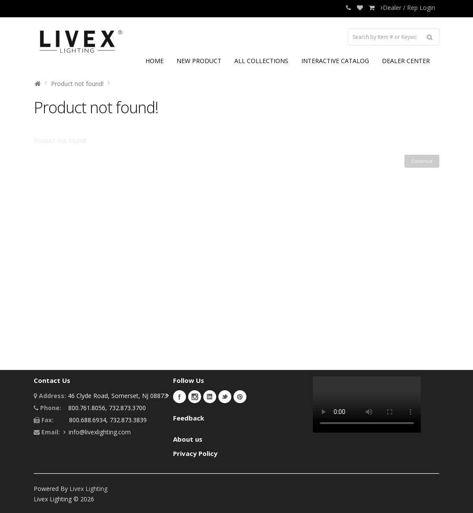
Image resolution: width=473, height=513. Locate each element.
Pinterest (239, 396)
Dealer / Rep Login (408, 7)
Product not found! (77, 84)
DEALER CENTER (406, 61)
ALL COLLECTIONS (261, 61)
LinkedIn (209, 396)
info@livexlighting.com (100, 432)
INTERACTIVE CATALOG (335, 61)
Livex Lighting (88, 488)
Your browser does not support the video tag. (367, 404)
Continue (421, 161)
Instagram (194, 396)
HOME (154, 61)
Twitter (224, 396)
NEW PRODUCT (199, 61)
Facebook (179, 396)
